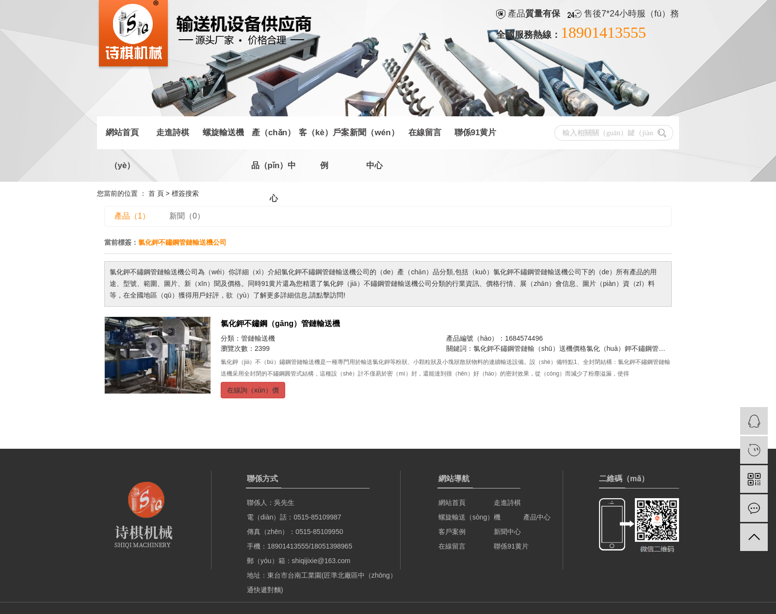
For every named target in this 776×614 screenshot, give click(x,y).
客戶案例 (452, 531)
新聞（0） (187, 216)
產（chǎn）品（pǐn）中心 (273, 138)
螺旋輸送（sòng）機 (469, 517)
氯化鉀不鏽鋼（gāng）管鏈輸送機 (280, 323)
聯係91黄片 (475, 132)
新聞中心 (507, 531)
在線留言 (424, 132)
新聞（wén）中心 (374, 138)
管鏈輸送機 (258, 338)
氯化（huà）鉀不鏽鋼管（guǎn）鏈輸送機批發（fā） (666, 348)
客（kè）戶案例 (324, 138)
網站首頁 (452, 502)
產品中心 (535, 517)
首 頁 (156, 193)
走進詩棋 (172, 132)
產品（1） (132, 216)
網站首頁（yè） (122, 138)
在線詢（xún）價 (253, 390)
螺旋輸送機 (223, 132)
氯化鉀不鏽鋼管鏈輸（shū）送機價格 (529, 348)
